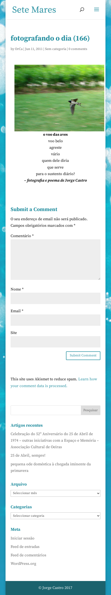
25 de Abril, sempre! (28, 455)
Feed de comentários (28, 555)
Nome (17, 289)
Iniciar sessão (22, 538)
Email (17, 311)
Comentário (22, 236)
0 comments (78, 49)
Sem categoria (55, 49)
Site (14, 332)
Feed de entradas (25, 546)
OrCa (19, 49)
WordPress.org (23, 563)
